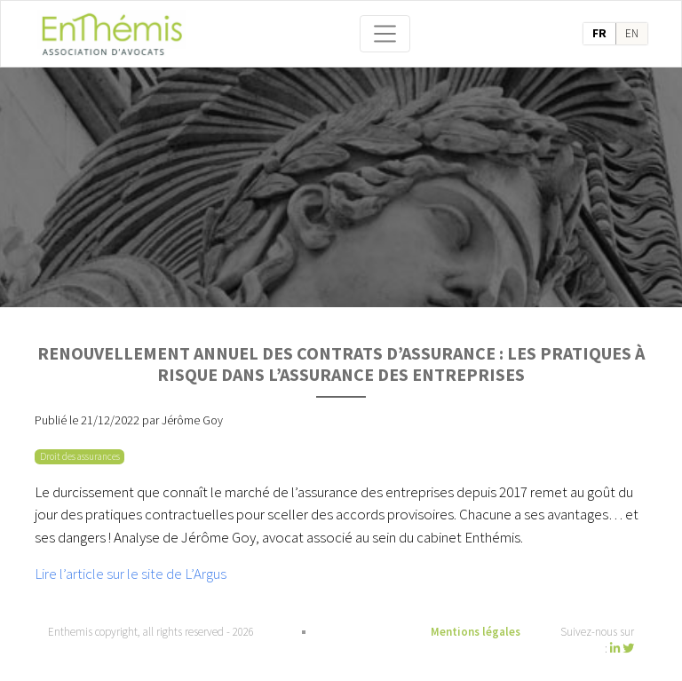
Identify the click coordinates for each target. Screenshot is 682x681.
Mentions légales (475, 631)
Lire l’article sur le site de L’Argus (130, 573)
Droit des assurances (80, 456)
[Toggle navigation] (385, 33)
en (631, 33)
